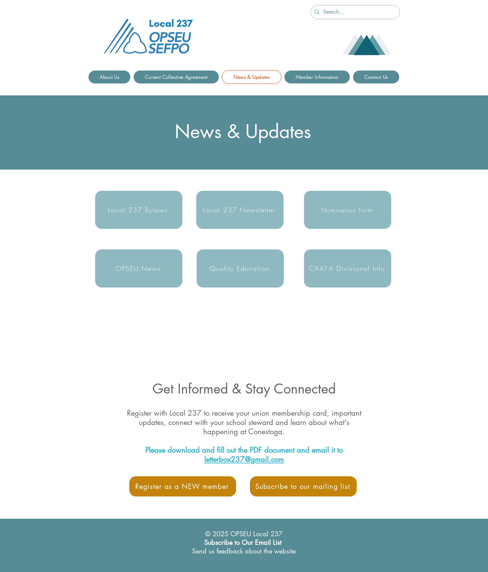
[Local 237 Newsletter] (239, 210)
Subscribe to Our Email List (242, 542)
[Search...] (354, 12)
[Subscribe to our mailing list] (303, 486)
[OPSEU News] (138, 268)
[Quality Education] (240, 268)
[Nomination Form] (347, 210)
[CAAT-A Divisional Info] (347, 268)
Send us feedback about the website (244, 551)
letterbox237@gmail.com (244, 459)
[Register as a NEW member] (182, 486)
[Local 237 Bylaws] (138, 210)
